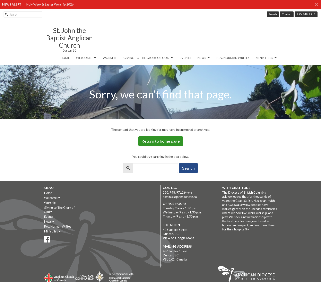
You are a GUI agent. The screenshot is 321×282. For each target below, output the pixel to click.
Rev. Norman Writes (233, 58)
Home (65, 58)
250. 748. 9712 (306, 14)
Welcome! (86, 58)
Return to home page (160, 141)
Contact (287, 14)
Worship (110, 58)
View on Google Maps (178, 238)
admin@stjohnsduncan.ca (180, 197)
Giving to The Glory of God (148, 58)
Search (273, 14)
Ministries (266, 58)
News (203, 58)
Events (185, 58)
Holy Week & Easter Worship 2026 (50, 4)
